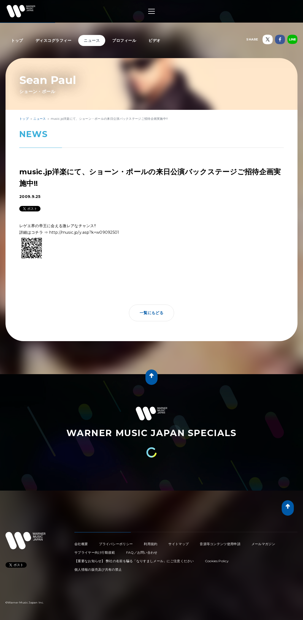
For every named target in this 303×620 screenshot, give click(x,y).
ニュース (92, 40)
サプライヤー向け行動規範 (94, 552)
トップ (17, 40)
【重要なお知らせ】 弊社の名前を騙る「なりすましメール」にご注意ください (134, 561)
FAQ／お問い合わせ (142, 552)
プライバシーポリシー (116, 544)
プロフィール (124, 40)
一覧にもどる (151, 312)
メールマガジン (263, 544)
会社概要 (81, 544)
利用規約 (150, 544)
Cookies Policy (217, 561)
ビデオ (154, 40)
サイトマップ (178, 544)
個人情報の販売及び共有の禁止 (98, 569)
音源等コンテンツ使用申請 (220, 544)
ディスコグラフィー (54, 40)
